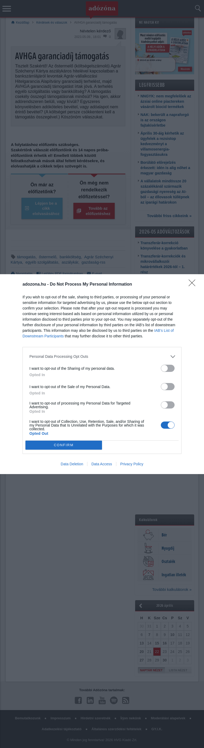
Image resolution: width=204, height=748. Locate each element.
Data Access (101, 464)
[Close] (194, 285)
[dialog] (102, 374)
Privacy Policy (131, 464)
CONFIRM (64, 445)
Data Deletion (72, 464)
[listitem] (102, 356)
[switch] (168, 368)
